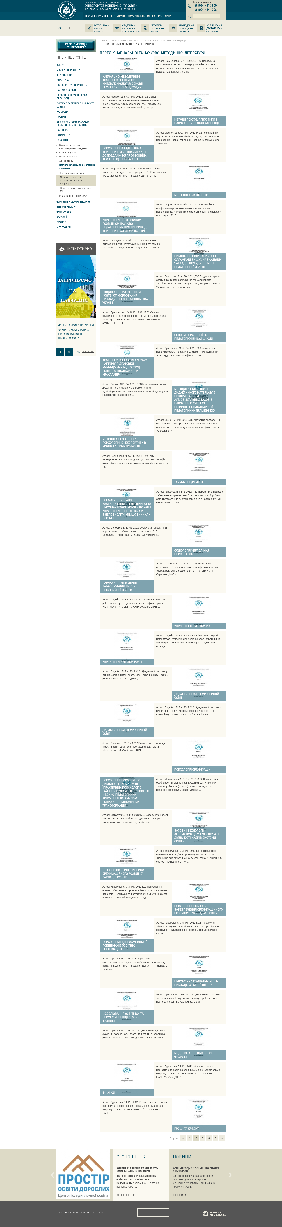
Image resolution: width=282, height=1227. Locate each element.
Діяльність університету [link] (71, 85)
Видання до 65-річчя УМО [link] (73, 195)
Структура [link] (62, 80)
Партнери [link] (62, 129)
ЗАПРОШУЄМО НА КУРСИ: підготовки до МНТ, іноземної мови (73, 334)
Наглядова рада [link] (66, 90)
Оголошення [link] (64, 226)
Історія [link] (60, 64)
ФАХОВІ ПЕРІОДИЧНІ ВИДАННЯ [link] (73, 201)
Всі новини (179, 1195)
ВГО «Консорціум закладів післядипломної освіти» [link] (72, 123)
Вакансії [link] (61, 216)
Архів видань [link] (66, 160)
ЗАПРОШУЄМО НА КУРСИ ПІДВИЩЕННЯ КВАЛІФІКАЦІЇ (196, 1169)
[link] (96, 16)
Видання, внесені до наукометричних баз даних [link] (73, 146)
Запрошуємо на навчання (76, 324)
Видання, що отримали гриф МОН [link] (75, 189)
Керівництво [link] (64, 74)
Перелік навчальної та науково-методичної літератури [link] (72, 180)
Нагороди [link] (62, 111)
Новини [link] (61, 221)
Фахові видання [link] (67, 152)
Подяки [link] (61, 116)
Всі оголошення (126, 1195)
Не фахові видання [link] (69, 156)
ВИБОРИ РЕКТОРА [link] (66, 206)
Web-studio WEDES (219, 1214)
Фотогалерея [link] (64, 211)
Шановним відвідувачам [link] (73, 172)
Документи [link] (63, 134)
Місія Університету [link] (68, 69)
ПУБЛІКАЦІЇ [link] (62, 139)
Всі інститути (88, 351)
